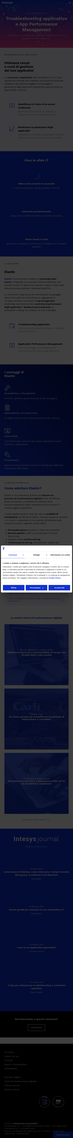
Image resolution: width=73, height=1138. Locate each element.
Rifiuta (13, 588)
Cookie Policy (55, 578)
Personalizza (36, 588)
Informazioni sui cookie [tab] (60, 555)
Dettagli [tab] (36, 555)
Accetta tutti (59, 588)
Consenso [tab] (13, 555)
